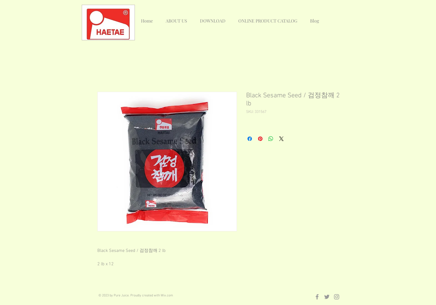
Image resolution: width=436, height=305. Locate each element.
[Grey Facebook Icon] (317, 296)
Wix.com (167, 295)
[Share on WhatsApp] (270, 138)
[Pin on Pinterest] (260, 138)
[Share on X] (281, 138)
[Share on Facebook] (249, 138)
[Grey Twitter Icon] (326, 296)
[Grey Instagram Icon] (336, 296)
